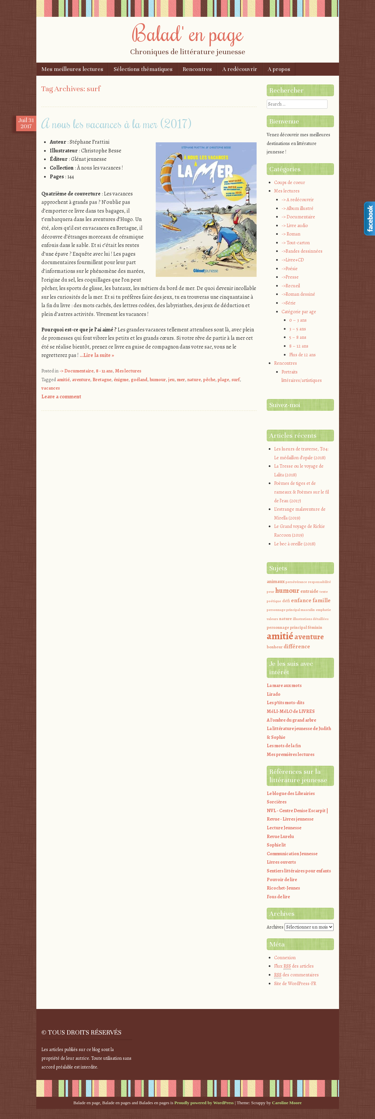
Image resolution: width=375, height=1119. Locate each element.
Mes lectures (128, 371)
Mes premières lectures (290, 754)
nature (194, 379)
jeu (171, 379)
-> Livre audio (295, 225)
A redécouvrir (239, 69)
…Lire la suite (97, 355)
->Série (289, 303)
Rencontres (197, 69)
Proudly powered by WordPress (204, 1102)
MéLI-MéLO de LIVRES (291, 711)
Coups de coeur (289, 182)
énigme (121, 379)
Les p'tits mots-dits (285, 702)
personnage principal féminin (294, 627)
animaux (276, 581)
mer (181, 379)
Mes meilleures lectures (72, 69)
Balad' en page (187, 33)
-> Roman (291, 234)
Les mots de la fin (284, 746)
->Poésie (290, 268)
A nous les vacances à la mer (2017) (116, 123)
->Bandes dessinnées (302, 251)
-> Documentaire (76, 371)
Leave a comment (61, 396)
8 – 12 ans (298, 346)
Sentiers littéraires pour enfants (299, 871)
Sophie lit (276, 845)
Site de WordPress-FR (295, 983)
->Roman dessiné (298, 294)
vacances (50, 388)
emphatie (323, 609)
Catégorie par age (299, 312)
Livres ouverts (281, 862)
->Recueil (291, 286)
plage (223, 379)
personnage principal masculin (291, 609)
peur (270, 591)
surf (235, 379)
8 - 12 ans (104, 371)
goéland (139, 379)
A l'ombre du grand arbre (291, 720)
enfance (301, 600)
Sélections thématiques (143, 69)
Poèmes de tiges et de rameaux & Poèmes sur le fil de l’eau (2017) (301, 492)
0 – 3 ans (298, 320)
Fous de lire (278, 897)
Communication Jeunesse (292, 854)
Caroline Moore (287, 1102)
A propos (279, 69)
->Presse (290, 277)
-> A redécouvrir (298, 199)
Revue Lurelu (280, 836)
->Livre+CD (293, 260)
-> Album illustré (297, 208)
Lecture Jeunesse (284, 828)
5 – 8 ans (297, 337)
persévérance (296, 581)
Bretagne (101, 379)
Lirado (273, 694)
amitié (63, 379)
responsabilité (319, 581)
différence (297, 646)
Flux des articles (294, 966)
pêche (209, 379)
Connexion (285, 957)
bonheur (275, 647)
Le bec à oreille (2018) (294, 544)
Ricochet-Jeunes (283, 888)
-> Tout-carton (296, 243)
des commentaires (296, 975)
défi (286, 601)
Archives (275, 927)
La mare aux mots (284, 685)
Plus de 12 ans (302, 355)
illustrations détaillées (311, 618)
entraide (309, 591)
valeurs (272, 618)
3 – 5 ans (297, 329)
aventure (81, 379)
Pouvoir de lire (282, 879)
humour (158, 379)
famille (321, 600)
